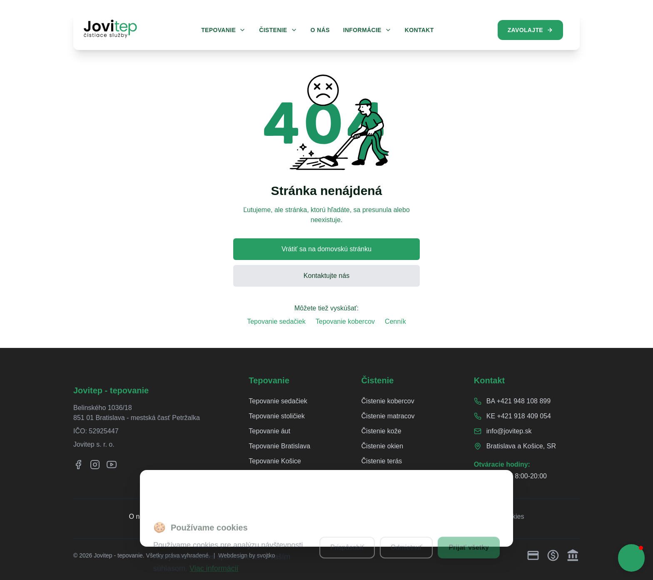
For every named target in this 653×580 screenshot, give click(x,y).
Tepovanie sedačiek (276, 321)
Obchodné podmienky (423, 516)
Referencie (173, 516)
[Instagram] (95, 465)
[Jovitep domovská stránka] (110, 29)
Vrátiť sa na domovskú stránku (326, 248)
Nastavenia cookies (495, 516)
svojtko (266, 555)
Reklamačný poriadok (262, 516)
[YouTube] (112, 465)
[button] (631, 558)
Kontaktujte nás (326, 275)
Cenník (395, 321)
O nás (138, 516)
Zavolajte (530, 30)
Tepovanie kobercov (345, 321)
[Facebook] (78, 465)
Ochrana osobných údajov (342, 516)
